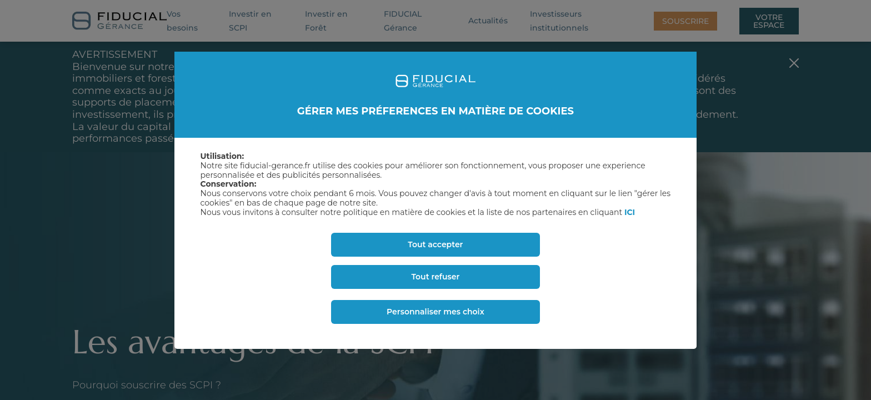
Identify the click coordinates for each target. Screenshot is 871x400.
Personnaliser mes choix (435, 312)
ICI (629, 212)
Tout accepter (435, 244)
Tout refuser (435, 277)
